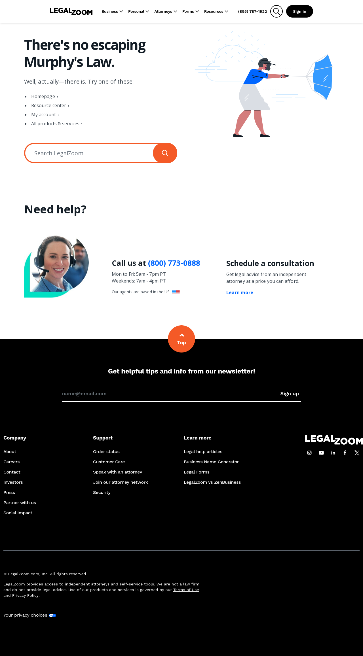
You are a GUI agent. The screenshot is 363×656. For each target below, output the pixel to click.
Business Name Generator (211, 461)
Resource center (48, 105)
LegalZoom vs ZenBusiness (212, 482)
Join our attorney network (120, 482)
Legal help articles (203, 451)
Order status (106, 451)
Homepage (43, 96)
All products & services (55, 123)
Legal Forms (197, 472)
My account (43, 114)
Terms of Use (186, 589)
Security (101, 492)
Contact (11, 472)
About (9, 451)
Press (9, 492)
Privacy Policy (25, 595)
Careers (11, 461)
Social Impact (17, 512)
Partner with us (19, 502)
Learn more (239, 292)
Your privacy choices (29, 615)
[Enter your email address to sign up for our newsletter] (170, 393)
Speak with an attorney (117, 472)
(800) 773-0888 (174, 263)
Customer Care (109, 461)
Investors (13, 482)
